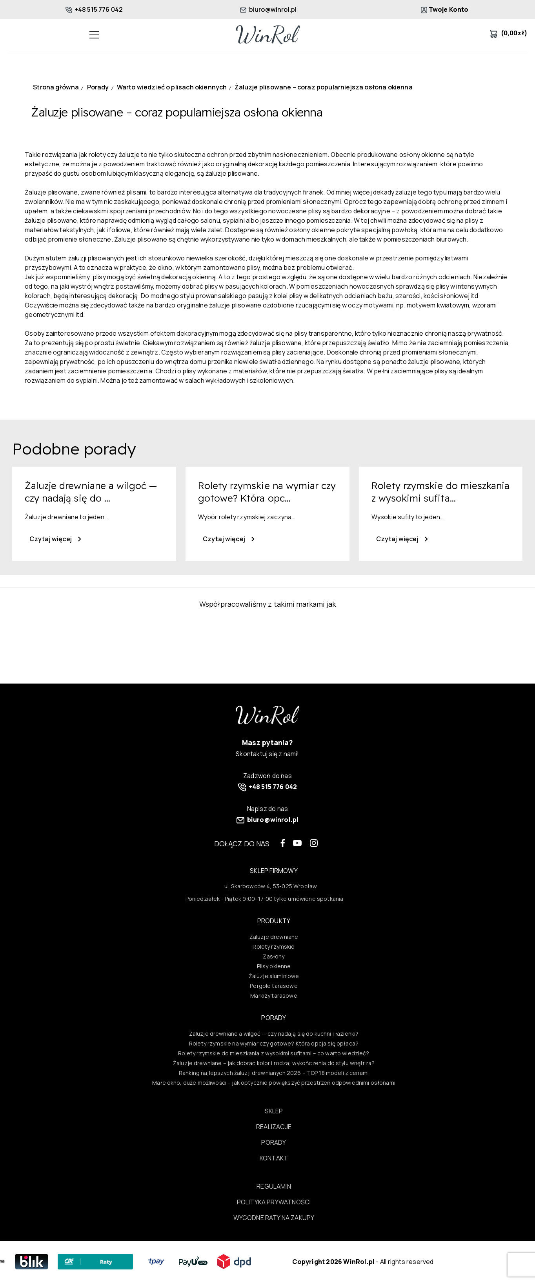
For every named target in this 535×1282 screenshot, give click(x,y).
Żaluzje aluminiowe (274, 976)
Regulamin (274, 1186)
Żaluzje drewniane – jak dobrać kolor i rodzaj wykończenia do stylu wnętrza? (274, 1063)
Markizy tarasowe (273, 995)
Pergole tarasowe (273, 985)
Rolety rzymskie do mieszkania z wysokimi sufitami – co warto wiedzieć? (273, 1053)
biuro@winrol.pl (268, 9)
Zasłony (273, 956)
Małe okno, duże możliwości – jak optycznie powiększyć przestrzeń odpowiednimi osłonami (273, 1082)
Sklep (274, 1111)
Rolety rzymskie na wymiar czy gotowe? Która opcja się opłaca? (273, 1043)
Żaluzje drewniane (273, 936)
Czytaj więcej (55, 539)
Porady (273, 1142)
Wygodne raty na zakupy (274, 1217)
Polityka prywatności (274, 1202)
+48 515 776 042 (94, 9)
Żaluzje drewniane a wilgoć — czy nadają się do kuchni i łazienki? (274, 1033)
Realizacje (273, 1126)
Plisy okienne (274, 966)
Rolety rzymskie (274, 946)
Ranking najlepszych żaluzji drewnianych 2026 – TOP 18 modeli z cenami (274, 1073)
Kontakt (274, 1158)
